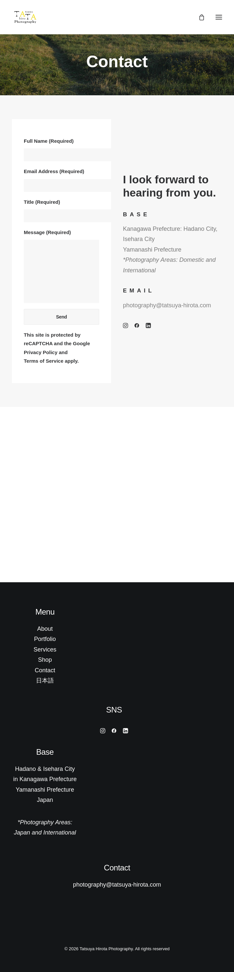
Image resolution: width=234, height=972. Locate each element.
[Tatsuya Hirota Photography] (25, 17)
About (45, 628)
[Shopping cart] (199, 17)
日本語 (45, 680)
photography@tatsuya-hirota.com (167, 305)
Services (44, 649)
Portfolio (45, 639)
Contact (45, 670)
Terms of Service (43, 361)
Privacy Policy (41, 352)
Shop (45, 659)
